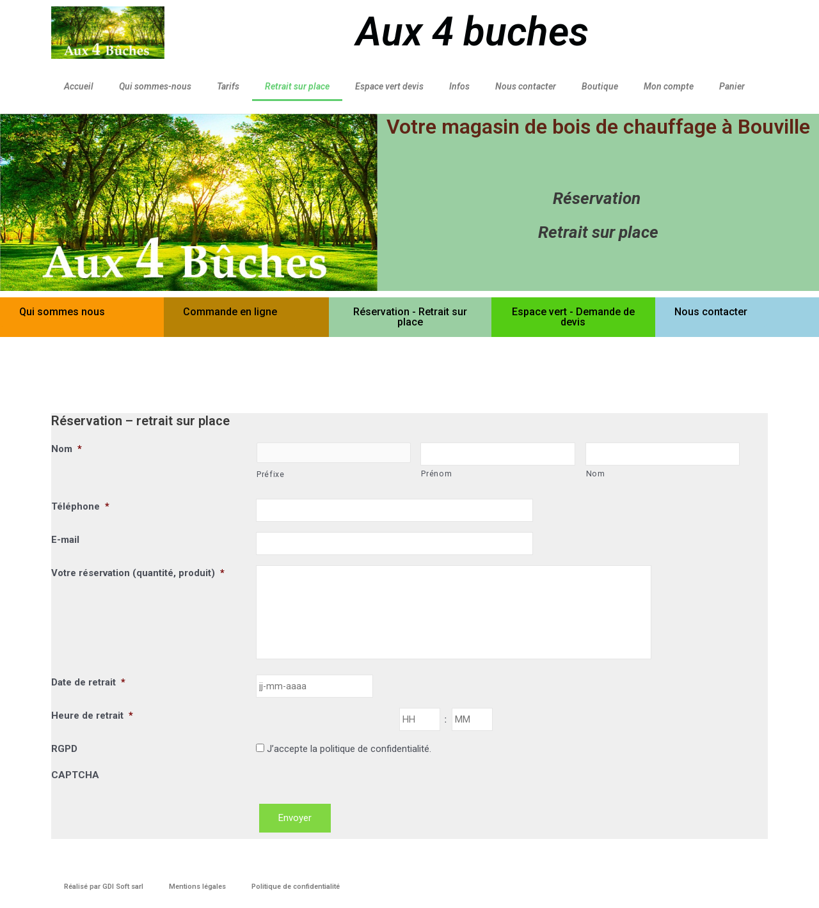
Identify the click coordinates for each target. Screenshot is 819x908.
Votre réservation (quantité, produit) (138, 575)
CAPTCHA (75, 786)
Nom (66, 449)
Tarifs (228, 86)
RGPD (64, 759)
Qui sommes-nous (155, 86)
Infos (459, 86)
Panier (732, 86)
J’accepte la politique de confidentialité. (349, 759)
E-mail (65, 541)
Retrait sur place (297, 86)
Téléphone (80, 507)
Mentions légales (197, 886)
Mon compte (669, 86)
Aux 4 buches (472, 31)
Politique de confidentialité (295, 886)
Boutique (600, 86)
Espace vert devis (389, 86)
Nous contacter (525, 86)
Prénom (436, 474)
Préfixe (271, 475)
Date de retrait (88, 692)
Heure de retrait (92, 726)
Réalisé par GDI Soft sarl (103, 886)
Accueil (78, 86)
